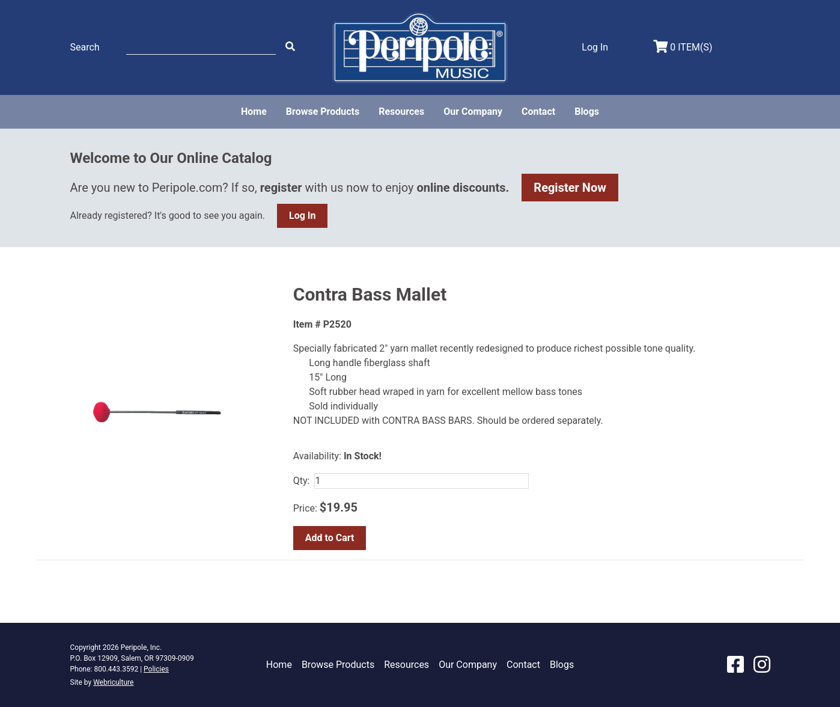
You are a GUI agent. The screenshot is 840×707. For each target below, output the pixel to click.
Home (254, 111)
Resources (401, 111)
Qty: (301, 480)
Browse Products (322, 111)
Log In (302, 215)
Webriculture (113, 682)
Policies (156, 669)
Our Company (472, 111)
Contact (538, 111)
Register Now (570, 187)
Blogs (586, 111)
